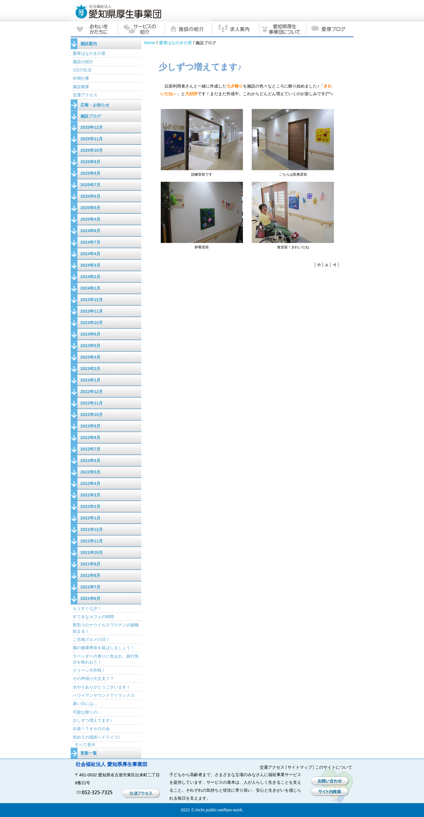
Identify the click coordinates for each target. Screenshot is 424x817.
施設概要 (81, 86)
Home (149, 43)
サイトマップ (299, 767)
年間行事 (81, 78)
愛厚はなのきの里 (175, 43)
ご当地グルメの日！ (91, 639)
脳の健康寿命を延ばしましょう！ (104, 647)
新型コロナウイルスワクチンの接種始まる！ (106, 628)
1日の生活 (82, 69)
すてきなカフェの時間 (95, 616)
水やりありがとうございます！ (101, 687)
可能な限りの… (87, 712)
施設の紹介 (83, 61)
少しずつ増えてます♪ (92, 720)
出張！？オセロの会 (91, 728)
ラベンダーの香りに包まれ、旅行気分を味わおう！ (106, 659)
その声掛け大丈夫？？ (93, 678)
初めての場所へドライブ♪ (96, 737)
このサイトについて (333, 767)
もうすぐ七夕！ (87, 608)
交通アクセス (85, 95)
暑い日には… (85, 703)
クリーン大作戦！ (89, 670)
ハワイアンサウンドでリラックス (104, 695)
